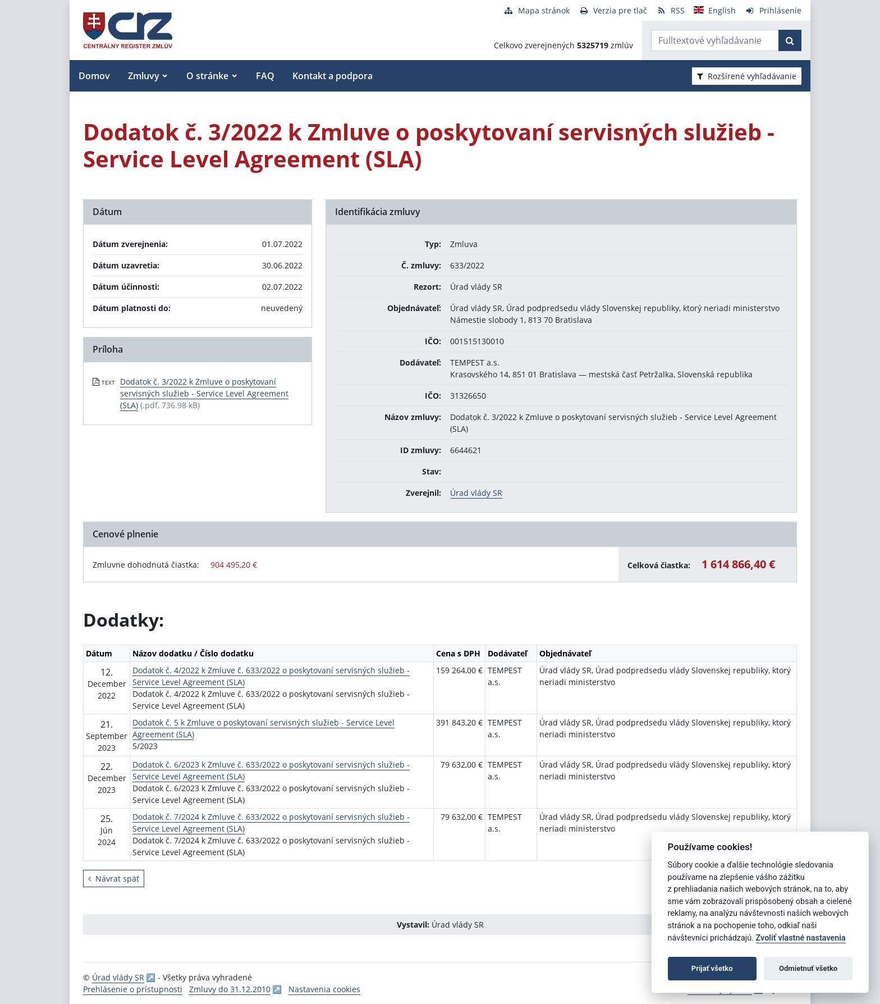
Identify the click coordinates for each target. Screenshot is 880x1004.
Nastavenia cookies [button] (324, 989)
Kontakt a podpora (332, 76)
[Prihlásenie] (773, 10)
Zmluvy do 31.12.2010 (230, 989)
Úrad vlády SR (476, 492)
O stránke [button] (207, 76)
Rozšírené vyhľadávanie (746, 76)
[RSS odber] (670, 10)
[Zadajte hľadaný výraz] (715, 40)
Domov (94, 76)
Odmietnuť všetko (808, 968)
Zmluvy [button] (143, 76)
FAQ (265, 76)
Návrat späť (113, 878)
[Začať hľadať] (789, 40)
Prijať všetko (712, 968)
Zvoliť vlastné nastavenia (801, 938)
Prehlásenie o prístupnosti (132, 989)
